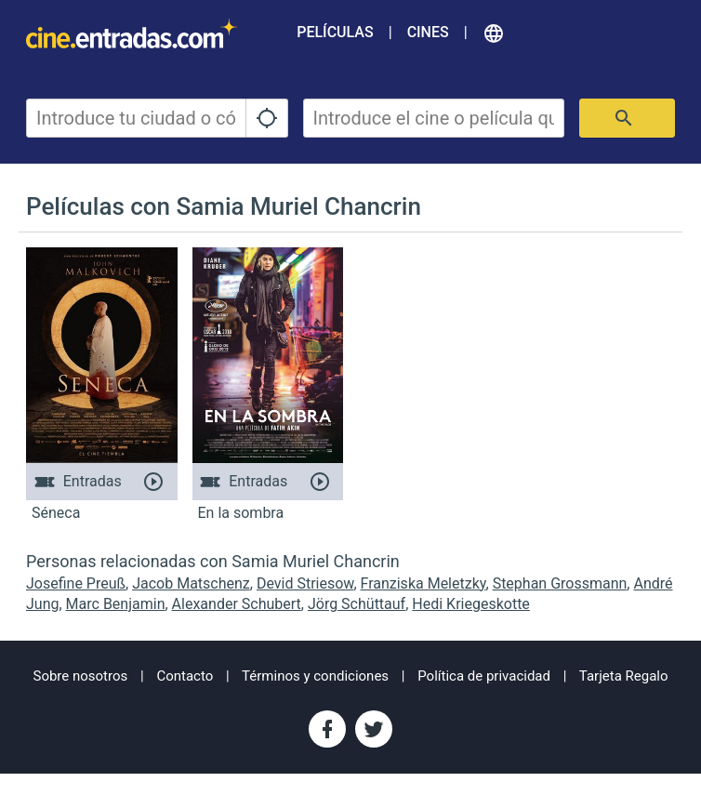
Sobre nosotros (80, 676)
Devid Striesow (305, 583)
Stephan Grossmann (560, 583)
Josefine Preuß (76, 583)
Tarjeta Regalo (623, 676)
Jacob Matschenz (191, 583)
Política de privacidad (483, 676)
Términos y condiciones (315, 676)
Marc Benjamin (115, 604)
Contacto (184, 676)
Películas (335, 32)
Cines (428, 32)
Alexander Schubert (236, 604)
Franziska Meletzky (423, 583)
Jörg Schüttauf (356, 604)
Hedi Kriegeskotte (471, 604)
